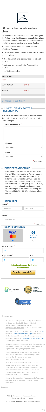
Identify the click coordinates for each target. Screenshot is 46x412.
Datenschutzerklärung (18, 398)
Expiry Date (7, 256)
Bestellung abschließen (23, 272)
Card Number (7, 246)
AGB (43, 331)
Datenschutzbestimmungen (23, 333)
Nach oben (5, 387)
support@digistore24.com (15, 328)
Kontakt (30, 398)
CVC (32, 256)
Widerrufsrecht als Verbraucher (33, 338)
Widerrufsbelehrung (30, 396)
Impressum (16, 396)
